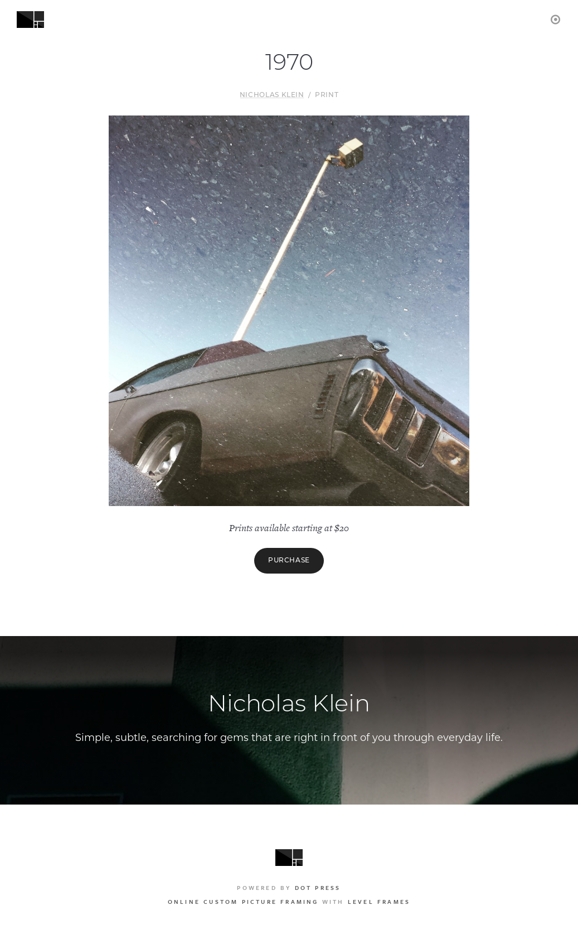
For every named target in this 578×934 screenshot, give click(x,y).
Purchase (289, 560)
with (289, 901)
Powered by (289, 887)
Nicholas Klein (272, 95)
